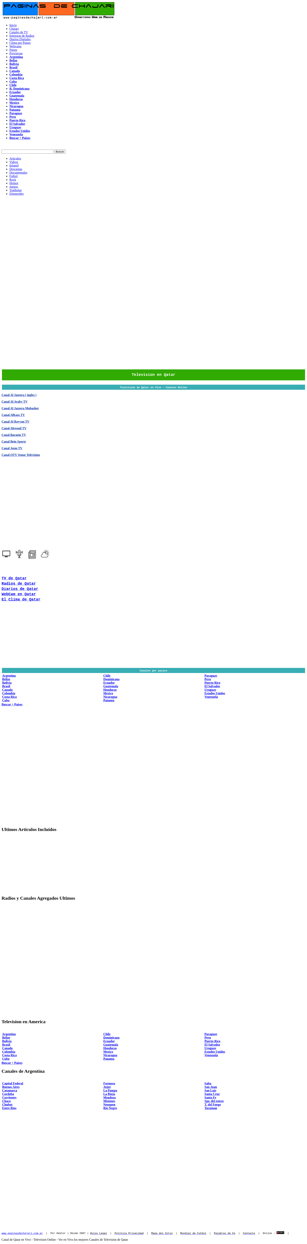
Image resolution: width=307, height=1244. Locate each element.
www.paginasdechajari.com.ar (22, 1234)
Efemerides (16, 193)
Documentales (18, 172)
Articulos (15, 158)
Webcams (15, 46)
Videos (13, 162)
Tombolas (15, 190)
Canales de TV (18, 32)
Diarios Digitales (20, 39)
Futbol (13, 176)
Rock (12, 179)
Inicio (13, 25)
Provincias (16, 53)
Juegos (13, 186)
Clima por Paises (20, 42)
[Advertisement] (153, 226)
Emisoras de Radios (21, 35)
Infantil (14, 165)
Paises (13, 49)
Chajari (14, 28)
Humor (13, 183)
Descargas (15, 169)
